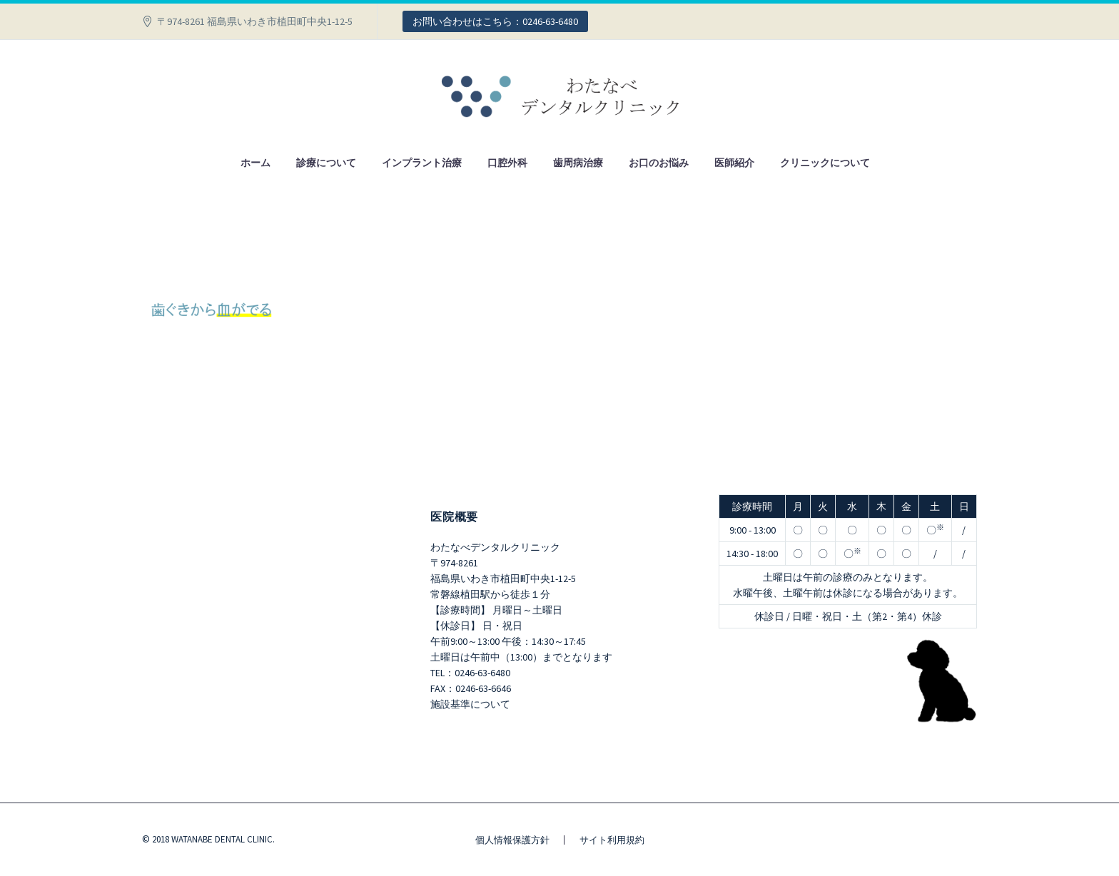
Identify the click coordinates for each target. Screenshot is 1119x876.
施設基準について (470, 704)
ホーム (255, 162)
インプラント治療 (422, 162)
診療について (326, 162)
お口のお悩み (659, 162)
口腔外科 (507, 162)
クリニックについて (825, 162)
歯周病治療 (578, 162)
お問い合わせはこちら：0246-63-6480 (495, 21)
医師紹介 (734, 162)
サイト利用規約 (611, 840)
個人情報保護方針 (512, 840)
